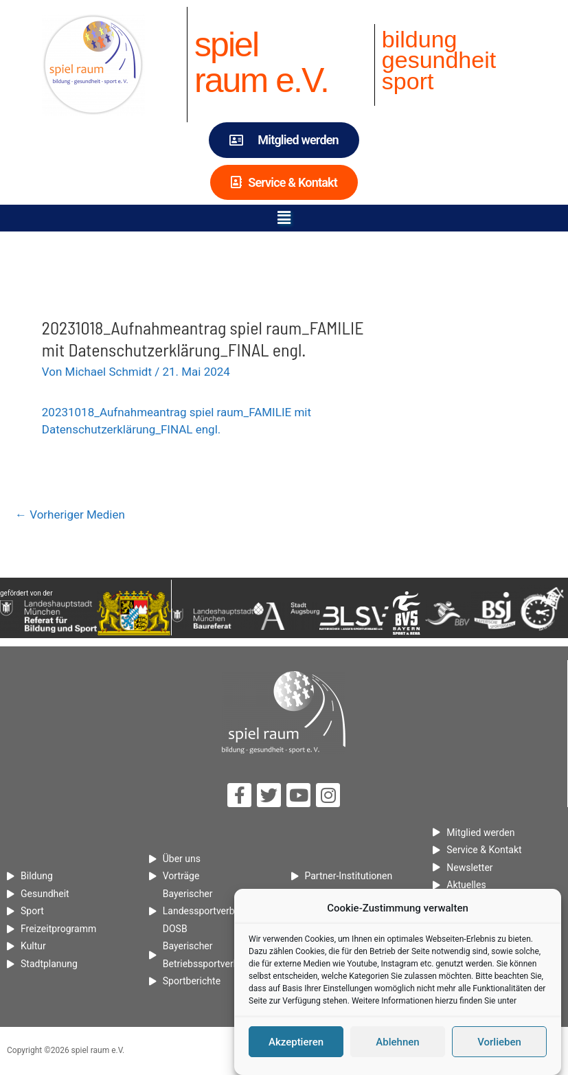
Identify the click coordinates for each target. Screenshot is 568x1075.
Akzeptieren (296, 1044)
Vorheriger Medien (70, 514)
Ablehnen (397, 1044)
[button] (283, 218)
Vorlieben (499, 1044)
